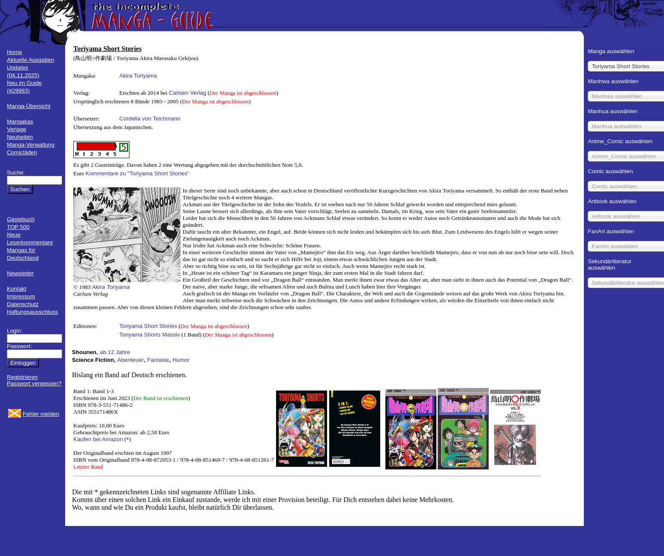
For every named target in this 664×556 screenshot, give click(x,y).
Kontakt (16, 289)
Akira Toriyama (138, 75)
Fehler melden (41, 414)
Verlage (16, 129)
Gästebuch (20, 219)
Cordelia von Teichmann (149, 118)
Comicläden (22, 152)
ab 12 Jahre (115, 352)
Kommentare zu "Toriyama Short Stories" (137, 173)
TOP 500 (18, 227)
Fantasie (158, 360)
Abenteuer (130, 360)
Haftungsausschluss (32, 312)
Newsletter (20, 273)
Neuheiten (20, 137)
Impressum (21, 296)
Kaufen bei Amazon (98, 439)
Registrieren (22, 377)
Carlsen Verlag (187, 93)
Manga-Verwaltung (30, 144)
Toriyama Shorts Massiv (149, 334)
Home (14, 52)
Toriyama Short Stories (148, 326)
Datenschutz (23, 304)
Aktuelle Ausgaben (30, 60)
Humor (180, 360)
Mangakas (20, 121)
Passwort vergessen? (34, 383)
